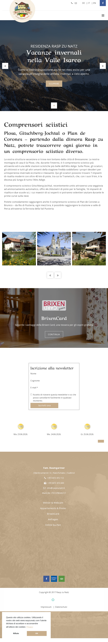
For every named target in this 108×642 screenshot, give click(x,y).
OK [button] (36, 633)
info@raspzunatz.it (56, 488)
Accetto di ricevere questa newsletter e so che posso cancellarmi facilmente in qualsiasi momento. (54, 397)
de (83, 3)
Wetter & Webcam (53, 502)
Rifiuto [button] (16, 633)
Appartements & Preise (53, 508)
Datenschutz (61, 607)
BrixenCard (53, 514)
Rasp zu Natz (62, 592)
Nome (33, 373)
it (89, 3)
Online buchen (53, 525)
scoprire (54, 83)
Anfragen (53, 519)
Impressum (46, 607)
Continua (54, 334)
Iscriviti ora (44, 405)
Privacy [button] (29, 627)
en (94, 3)
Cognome (35, 380)
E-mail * (34, 387)
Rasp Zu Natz (22, 11)
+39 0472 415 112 (55, 478)
